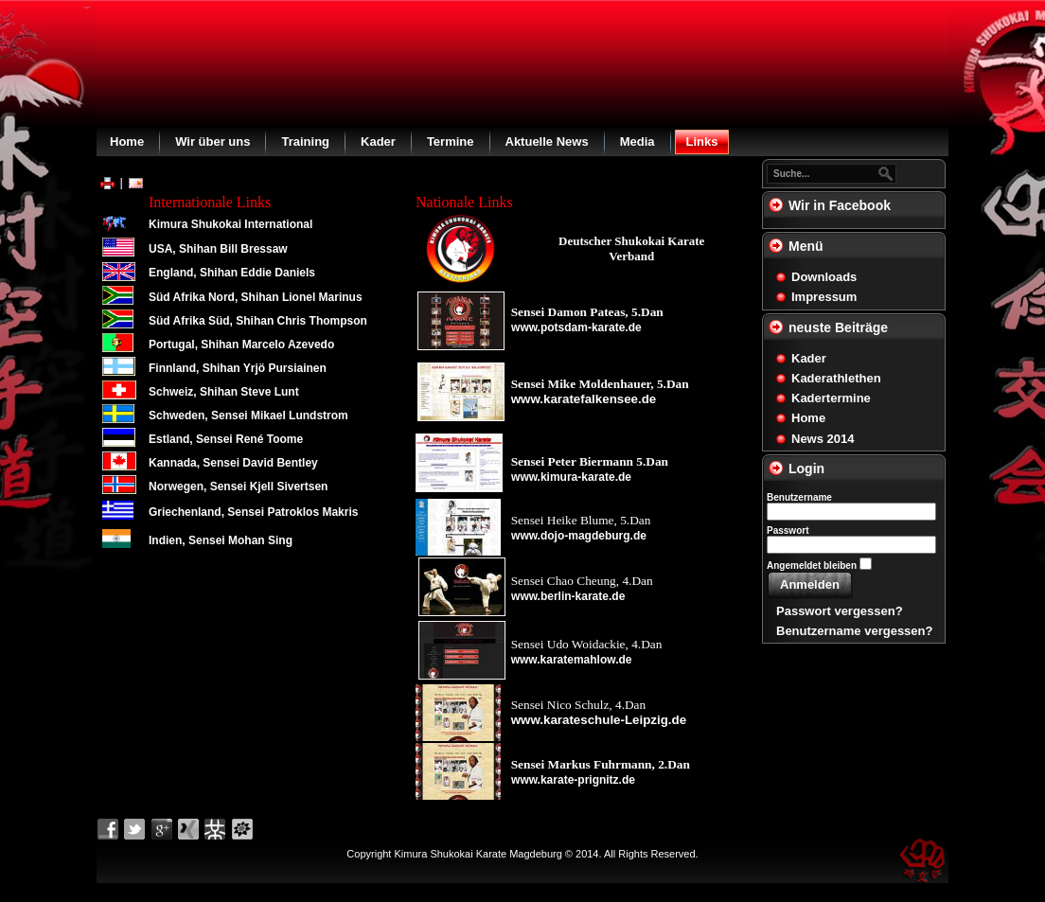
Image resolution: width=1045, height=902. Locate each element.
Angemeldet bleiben (812, 565)
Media (637, 141)
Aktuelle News (547, 141)
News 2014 (823, 439)
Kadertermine (831, 398)
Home (127, 141)
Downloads (824, 277)
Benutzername (799, 497)
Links (702, 141)
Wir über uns (212, 141)
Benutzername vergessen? (854, 631)
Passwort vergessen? (839, 611)
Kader (378, 141)
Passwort (787, 530)
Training (305, 141)
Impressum (824, 297)
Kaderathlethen (836, 378)
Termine (450, 141)
